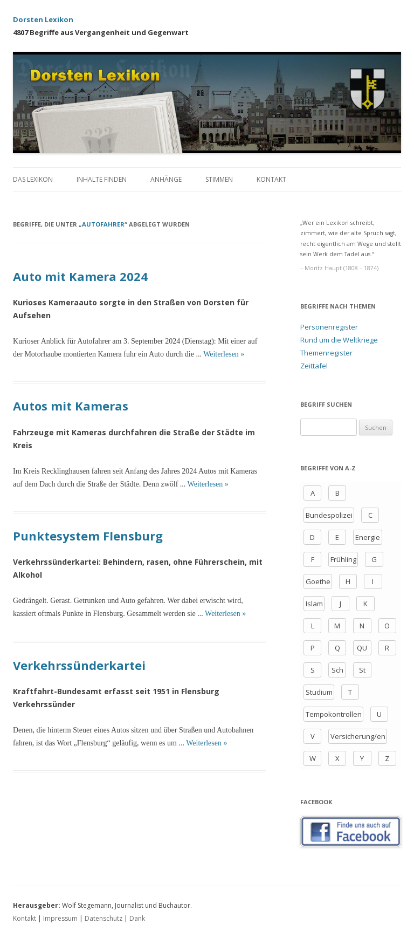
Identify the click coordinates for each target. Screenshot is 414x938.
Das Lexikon (33, 179)
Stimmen (219, 179)
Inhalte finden (102, 179)
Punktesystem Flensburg (88, 536)
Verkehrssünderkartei (79, 665)
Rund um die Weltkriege (339, 340)
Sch (337, 670)
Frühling (343, 559)
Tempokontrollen (334, 714)
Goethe (318, 581)
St (362, 670)
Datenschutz (103, 918)
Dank (137, 918)
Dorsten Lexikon (43, 19)
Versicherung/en (357, 736)
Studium (319, 692)
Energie (367, 537)
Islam (314, 603)
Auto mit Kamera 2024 (80, 276)
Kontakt (271, 179)
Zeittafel (314, 366)
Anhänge (166, 179)
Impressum (60, 918)
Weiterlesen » (223, 354)
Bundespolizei (329, 515)
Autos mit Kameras (70, 406)
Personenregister (329, 327)
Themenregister (326, 353)
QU (362, 648)
